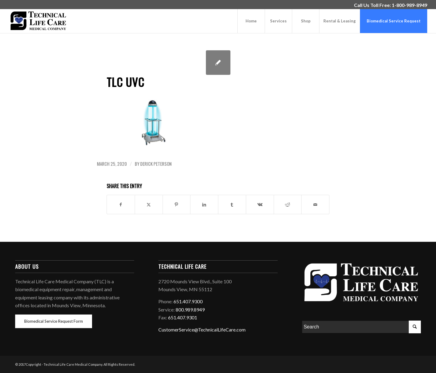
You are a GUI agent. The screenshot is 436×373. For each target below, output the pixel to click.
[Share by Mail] (315, 204)
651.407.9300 (188, 301)
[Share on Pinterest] (176, 204)
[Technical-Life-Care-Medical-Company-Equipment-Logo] (38, 21)
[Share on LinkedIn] (204, 204)
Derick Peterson (156, 163)
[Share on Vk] (260, 204)
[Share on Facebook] (121, 204)
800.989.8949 (190, 309)
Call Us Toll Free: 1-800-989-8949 (390, 5)
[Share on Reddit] (288, 204)
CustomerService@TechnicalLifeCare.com (202, 329)
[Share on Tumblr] (232, 204)
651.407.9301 (182, 317)
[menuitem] (389, 5)
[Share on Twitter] (149, 204)
